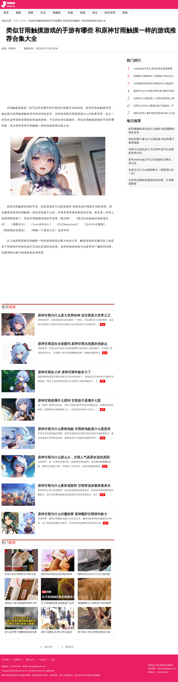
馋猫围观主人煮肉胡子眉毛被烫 (94, 603)
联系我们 (18, 660)
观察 (18, 12)
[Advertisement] (53, 80)
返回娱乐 (69, 647)
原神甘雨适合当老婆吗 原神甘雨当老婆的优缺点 (72, 344)
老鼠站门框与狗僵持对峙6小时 (21, 603)
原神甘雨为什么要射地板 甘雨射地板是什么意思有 (74, 429)
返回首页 (48, 647)
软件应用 (110, 12)
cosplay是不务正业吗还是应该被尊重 (153, 68)
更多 (102, 324)
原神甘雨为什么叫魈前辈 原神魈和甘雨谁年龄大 (72, 514)
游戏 (125, 12)
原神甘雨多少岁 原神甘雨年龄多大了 (64, 372)
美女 (95, 12)
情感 (82, 12)
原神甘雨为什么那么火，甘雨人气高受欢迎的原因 (74, 457)
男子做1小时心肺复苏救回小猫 (94, 632)
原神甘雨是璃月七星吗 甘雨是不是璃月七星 (69, 400)
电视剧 (57, 12)
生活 (43, 12)
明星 (30, 12)
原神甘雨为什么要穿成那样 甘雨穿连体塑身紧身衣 (74, 486)
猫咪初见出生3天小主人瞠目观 (94, 574)
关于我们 (5, 660)
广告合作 (42, 660)
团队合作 (30, 660)
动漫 (70, 12)
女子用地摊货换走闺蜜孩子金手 (57, 603)
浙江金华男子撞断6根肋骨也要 (21, 632)
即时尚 (12, 48)
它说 (53, 660)
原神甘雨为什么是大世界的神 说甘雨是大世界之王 (74, 315)
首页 (6, 12)
